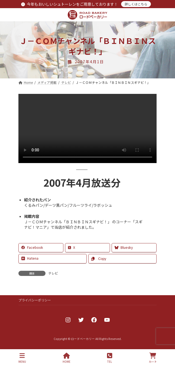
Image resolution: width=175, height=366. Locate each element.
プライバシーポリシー (34, 300)
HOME (66, 358)
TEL (109, 358)
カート (153, 358)
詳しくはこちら (136, 4)
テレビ (53, 273)
